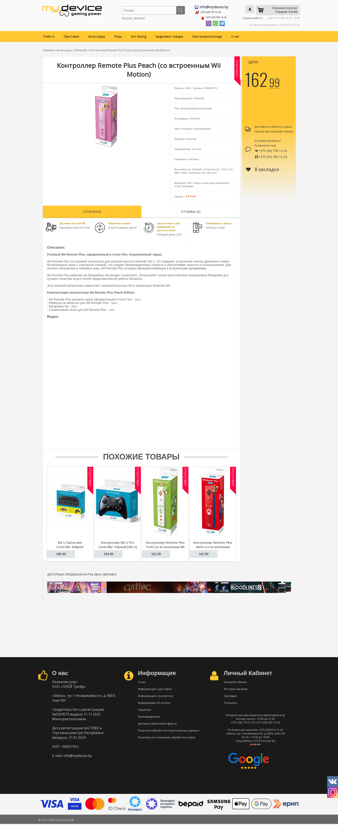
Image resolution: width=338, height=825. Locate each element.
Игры (118, 35)
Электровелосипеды (207, 35)
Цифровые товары (169, 35)
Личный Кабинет (235, 680)
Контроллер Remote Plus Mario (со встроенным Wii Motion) (212, 545)
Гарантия (144, 711)
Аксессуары (96, 35)
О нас (235, 35)
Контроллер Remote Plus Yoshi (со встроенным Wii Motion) (165, 545)
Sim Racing (138, 35)
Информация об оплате (154, 703)
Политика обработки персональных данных (168, 733)
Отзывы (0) (190, 210)
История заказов (235, 688)
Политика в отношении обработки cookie (166, 741)
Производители (149, 718)
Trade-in (48, 35)
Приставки (71, 35)
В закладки (262, 168)
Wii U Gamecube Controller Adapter (70, 543)
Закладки (230, 696)
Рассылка (230, 703)
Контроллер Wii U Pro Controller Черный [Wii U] (117, 543)
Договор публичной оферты (157, 726)
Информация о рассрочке (155, 696)
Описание (92, 210)
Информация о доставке (155, 688)
